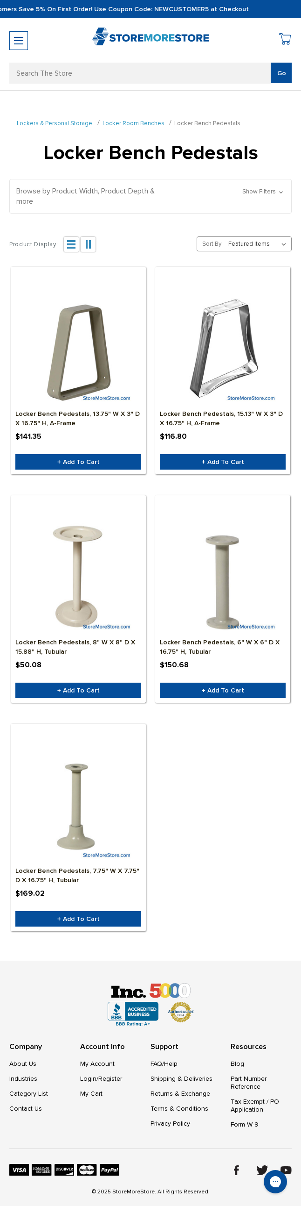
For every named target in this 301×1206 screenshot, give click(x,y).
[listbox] (259, 244)
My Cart (91, 1094)
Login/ (89, 1079)
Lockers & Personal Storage (54, 123)
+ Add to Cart (78, 462)
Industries (23, 1079)
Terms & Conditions (179, 1109)
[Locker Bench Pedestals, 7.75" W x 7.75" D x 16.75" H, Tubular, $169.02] (78, 805)
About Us (22, 1064)
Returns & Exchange (180, 1094)
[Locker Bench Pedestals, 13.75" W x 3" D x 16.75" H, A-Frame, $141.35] (78, 348)
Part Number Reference (249, 1083)
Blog (237, 1064)
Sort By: (212, 244)
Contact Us (25, 1109)
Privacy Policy (170, 1124)
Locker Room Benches (133, 123)
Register (110, 1079)
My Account (97, 1064)
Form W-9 (245, 1124)
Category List (28, 1094)
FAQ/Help (164, 1064)
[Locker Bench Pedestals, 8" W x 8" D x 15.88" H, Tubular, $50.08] (78, 577)
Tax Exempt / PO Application (255, 1105)
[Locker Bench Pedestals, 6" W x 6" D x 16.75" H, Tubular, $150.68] (223, 577)
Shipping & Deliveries (181, 1079)
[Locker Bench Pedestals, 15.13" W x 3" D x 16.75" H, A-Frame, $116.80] (223, 348)
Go (281, 73)
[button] (150, 196)
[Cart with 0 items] (285, 40)
